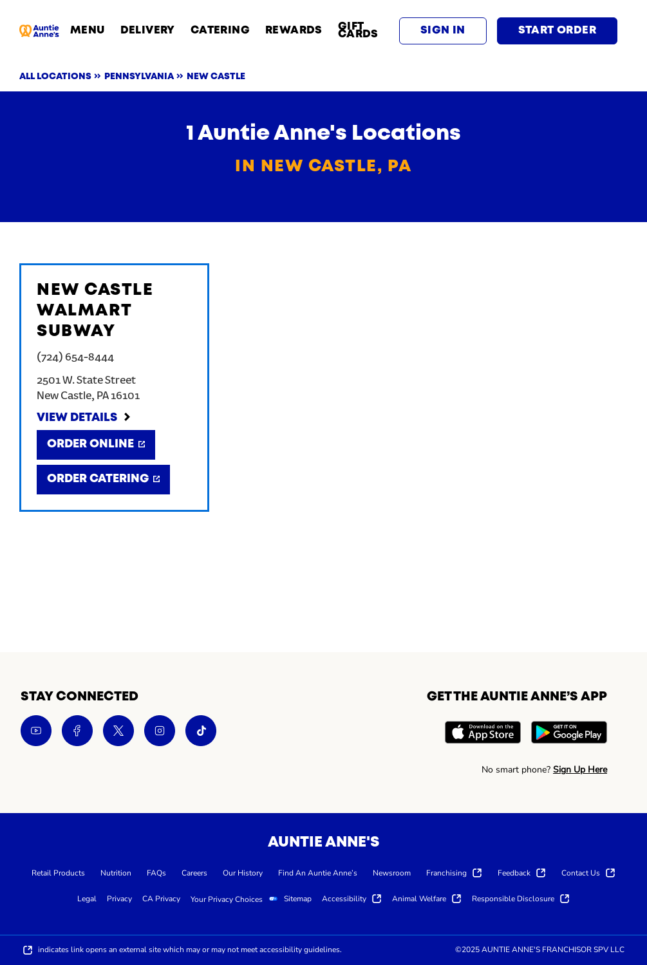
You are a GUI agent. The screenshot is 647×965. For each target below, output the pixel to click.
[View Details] (84, 418)
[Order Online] (96, 445)
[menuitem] (58, 872)
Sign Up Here (580, 770)
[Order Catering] (103, 479)
